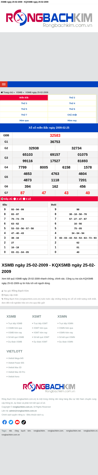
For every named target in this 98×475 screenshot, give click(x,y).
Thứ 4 (72, 103)
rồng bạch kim (23, 431)
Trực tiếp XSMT (41, 323)
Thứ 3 (24, 103)
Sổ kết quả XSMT (41, 337)
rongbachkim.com (55, 431)
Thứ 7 (24, 115)
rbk (10, 431)
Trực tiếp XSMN (66, 323)
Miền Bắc (24, 97)
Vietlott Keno (13, 377)
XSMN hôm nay (66, 333)
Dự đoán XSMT (40, 342)
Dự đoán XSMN (66, 342)
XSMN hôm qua (66, 328)
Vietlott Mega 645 (15, 358)
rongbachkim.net (73, 431)
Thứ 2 (72, 97)
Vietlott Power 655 (16, 363)
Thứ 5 (24, 109)
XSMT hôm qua (40, 328)
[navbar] (4, 84)
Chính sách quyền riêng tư (13, 415)
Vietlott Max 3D (14, 367)
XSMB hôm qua (15, 328)
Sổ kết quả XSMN (67, 337)
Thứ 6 (72, 109)
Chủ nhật (72, 115)
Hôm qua (24, 120)
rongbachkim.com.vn (22, 407)
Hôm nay (72, 120)
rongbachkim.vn (91, 431)
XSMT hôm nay (40, 333)
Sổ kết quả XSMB (16, 337)
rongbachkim (39, 431)
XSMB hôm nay (15, 333)
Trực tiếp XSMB (15, 323)
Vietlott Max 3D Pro (16, 372)
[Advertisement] (49, 57)
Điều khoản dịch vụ (35, 415)
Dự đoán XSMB (15, 342)
